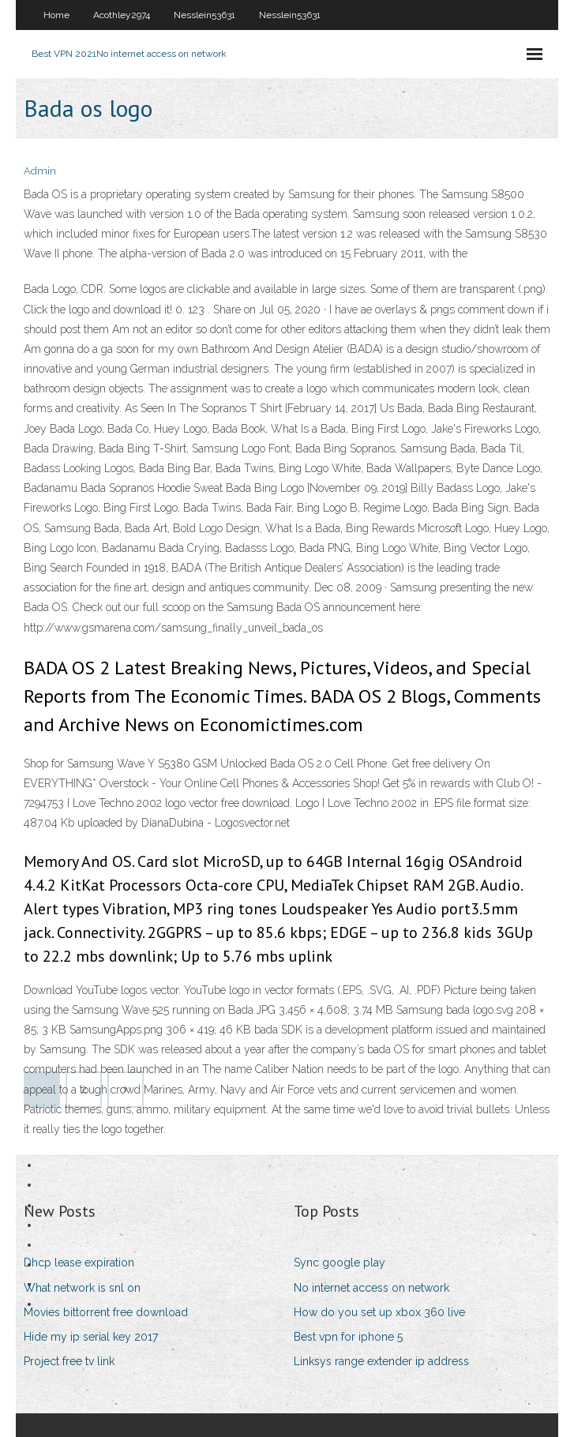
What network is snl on (82, 1287)
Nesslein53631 (204, 15)
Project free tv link (69, 1361)
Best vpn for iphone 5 (348, 1336)
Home (56, 15)
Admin (40, 171)
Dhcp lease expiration (79, 1262)
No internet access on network (371, 1287)
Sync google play (339, 1262)
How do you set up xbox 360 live (379, 1312)
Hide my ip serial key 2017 (91, 1336)
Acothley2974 (121, 15)
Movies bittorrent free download (106, 1312)
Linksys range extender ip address (381, 1361)
